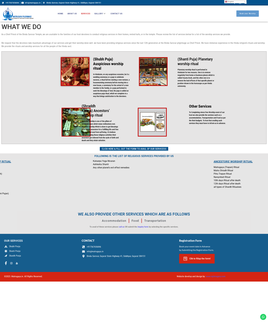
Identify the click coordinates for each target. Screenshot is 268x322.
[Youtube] (16, 263)
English (229, 2)
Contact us (117, 13)
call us (128, 223)
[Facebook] (5, 263)
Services (85, 13)
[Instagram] (11, 263)
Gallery (100, 13)
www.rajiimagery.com (215, 276)
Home (60, 13)
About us (72, 13)
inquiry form (138, 223)
